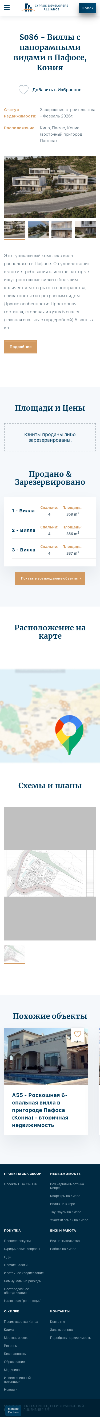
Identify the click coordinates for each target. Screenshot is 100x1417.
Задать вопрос (61, 1330)
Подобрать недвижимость (70, 1338)
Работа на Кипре (63, 1249)
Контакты (57, 1322)
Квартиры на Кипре (65, 1196)
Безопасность (15, 1354)
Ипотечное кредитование (24, 1273)
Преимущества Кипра (21, 1322)
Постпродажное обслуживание (16, 1291)
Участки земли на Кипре (69, 1220)
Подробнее (21, 347)
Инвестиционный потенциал (17, 1380)
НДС (7, 1257)
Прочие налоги (15, 1265)
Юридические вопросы (22, 1249)
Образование (14, 1362)
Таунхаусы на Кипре (65, 1212)
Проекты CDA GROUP (20, 1184)
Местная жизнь (15, 1338)
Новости (10, 1390)
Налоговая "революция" (23, 1301)
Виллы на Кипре (62, 1204)
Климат (10, 1330)
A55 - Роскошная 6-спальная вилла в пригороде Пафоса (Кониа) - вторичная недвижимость (40, 1110)
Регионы (10, 1346)
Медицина (12, 1370)
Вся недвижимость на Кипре (67, 1186)
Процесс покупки (17, 1241)
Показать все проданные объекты (49, 578)
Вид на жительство (65, 1241)
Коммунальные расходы (22, 1281)
